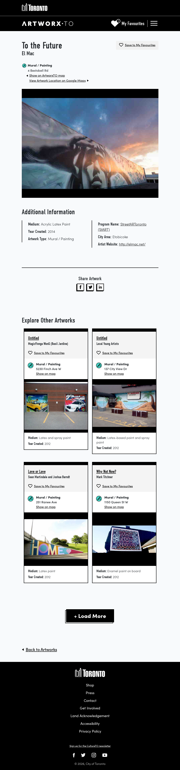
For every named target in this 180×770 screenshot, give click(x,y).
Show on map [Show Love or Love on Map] (46, 506)
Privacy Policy (90, 731)
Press (90, 692)
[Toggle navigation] (154, 23)
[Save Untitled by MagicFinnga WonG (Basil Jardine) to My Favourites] (46, 353)
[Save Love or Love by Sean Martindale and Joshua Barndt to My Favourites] (46, 486)
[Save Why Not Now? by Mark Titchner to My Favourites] (114, 486)
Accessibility (90, 723)
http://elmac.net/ (132, 244)
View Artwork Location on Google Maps (57, 80)
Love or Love (37, 471)
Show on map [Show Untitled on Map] (46, 373)
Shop (90, 684)
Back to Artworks (41, 649)
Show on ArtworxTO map (47, 75)
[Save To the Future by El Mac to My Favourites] (137, 45)
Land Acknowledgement (90, 715)
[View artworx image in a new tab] (90, 143)
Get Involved (90, 707)
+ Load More (90, 616)
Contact (90, 700)
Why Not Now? (106, 471)
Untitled (33, 338)
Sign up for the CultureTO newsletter (90, 746)
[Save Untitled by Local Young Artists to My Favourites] (114, 353)
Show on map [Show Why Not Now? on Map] (114, 506)
